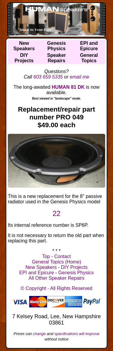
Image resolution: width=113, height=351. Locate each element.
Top (46, 256)
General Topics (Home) (56, 261)
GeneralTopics (89, 58)
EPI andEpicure (89, 46)
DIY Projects (74, 267)
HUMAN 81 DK (68, 87)
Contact (62, 256)
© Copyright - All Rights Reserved (57, 288)
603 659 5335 (48, 76)
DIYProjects (23, 58)
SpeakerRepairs (56, 58)
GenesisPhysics (56, 46)
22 (57, 213)
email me (79, 76)
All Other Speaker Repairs (56, 278)
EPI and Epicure (36, 272)
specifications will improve (76, 333)
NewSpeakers (24, 46)
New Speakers (41, 267)
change (39, 333)
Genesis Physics (76, 272)
